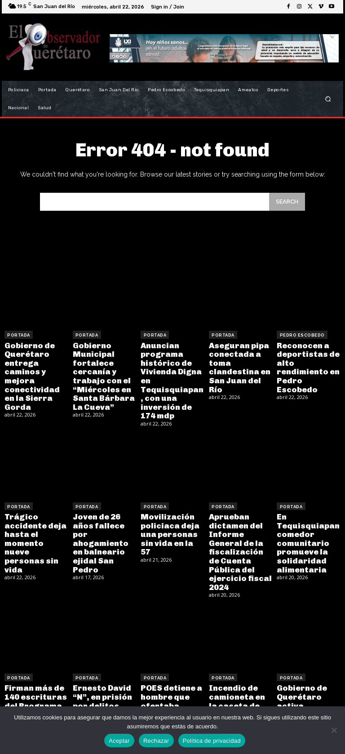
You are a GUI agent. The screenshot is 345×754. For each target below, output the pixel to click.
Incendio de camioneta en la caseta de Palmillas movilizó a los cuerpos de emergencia (238, 686)
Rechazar (156, 740)
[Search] (287, 201)
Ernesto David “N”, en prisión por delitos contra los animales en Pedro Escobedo (103, 682)
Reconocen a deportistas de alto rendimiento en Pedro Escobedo (308, 360)
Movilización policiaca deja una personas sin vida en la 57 (169, 519)
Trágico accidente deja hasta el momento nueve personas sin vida (33, 527)
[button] (328, 99)
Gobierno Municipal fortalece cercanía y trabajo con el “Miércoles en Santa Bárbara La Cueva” (101, 372)
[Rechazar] (333, 730)
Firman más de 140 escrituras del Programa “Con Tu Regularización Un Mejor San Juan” (33, 686)
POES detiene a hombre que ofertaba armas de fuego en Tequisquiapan (171, 678)
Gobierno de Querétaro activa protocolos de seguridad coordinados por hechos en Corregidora (308, 690)
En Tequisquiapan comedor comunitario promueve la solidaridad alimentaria (305, 531)
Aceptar (119, 740)
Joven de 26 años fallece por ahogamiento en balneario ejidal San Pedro (104, 523)
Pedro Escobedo (301, 335)
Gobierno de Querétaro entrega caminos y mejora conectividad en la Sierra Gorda (34, 368)
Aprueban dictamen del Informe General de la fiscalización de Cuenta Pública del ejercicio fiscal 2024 (240, 535)
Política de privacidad (212, 740)
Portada (18, 335)
